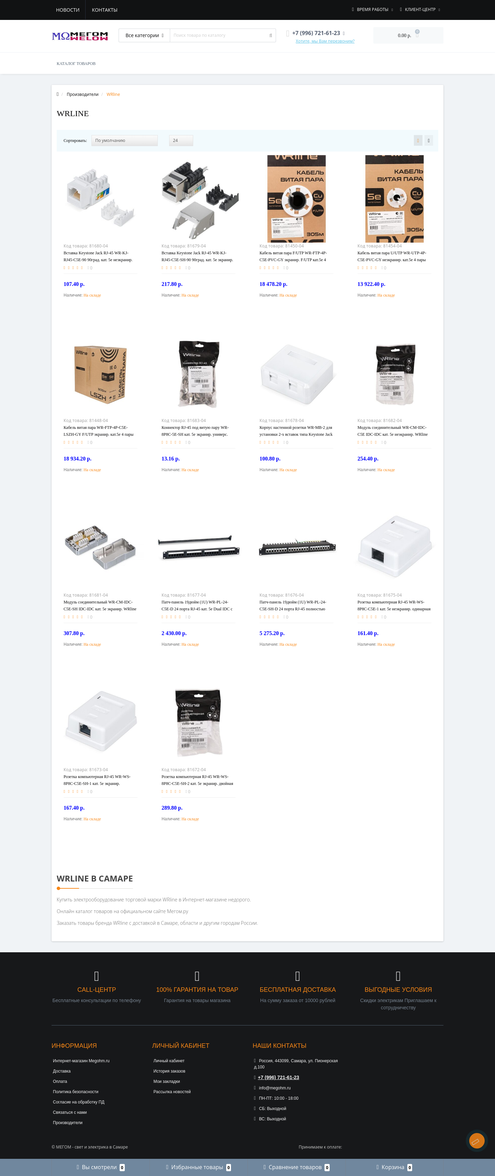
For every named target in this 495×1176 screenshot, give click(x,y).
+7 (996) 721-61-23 (276, 1077)
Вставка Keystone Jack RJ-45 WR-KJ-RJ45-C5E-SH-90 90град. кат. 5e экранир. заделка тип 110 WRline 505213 (197, 260)
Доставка (62, 1071)
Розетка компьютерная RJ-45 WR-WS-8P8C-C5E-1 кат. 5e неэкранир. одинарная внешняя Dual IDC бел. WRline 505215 (394, 609)
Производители (67, 1122)
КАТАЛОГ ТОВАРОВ (76, 63)
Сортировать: (75, 140)
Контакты (104, 10)
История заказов (170, 1071)
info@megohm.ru (272, 1088)
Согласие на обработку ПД (78, 1102)
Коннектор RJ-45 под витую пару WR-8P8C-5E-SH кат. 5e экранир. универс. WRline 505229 (195, 434)
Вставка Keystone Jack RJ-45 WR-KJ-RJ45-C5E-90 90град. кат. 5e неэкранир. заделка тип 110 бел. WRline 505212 (98, 260)
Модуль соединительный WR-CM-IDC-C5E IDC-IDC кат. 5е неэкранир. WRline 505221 (393, 434)
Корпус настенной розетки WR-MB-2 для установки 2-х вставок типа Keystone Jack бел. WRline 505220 (296, 434)
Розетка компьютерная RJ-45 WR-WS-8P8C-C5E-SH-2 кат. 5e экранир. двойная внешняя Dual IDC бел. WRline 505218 (197, 783)
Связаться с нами (70, 1112)
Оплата (60, 1081)
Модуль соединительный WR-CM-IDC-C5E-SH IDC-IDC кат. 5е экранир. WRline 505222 (100, 609)
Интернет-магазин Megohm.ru (81, 1060)
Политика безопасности (75, 1091)
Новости (67, 10)
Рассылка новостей (172, 1091)
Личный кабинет (169, 1060)
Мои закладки (167, 1081)
